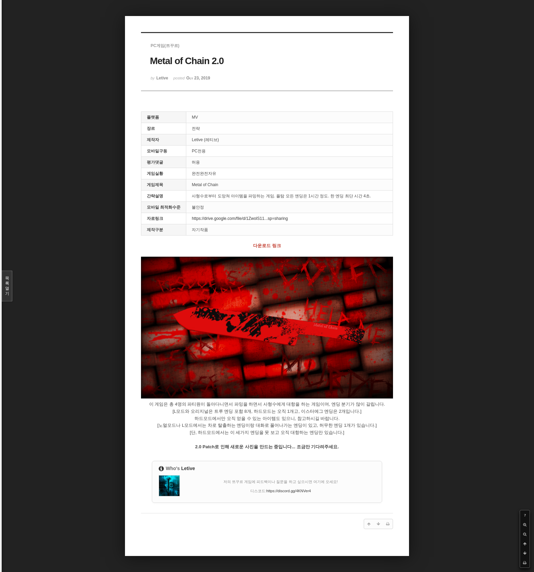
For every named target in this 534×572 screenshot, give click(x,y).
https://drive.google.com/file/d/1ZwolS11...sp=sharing (240, 218)
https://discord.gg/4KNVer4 (288, 491)
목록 (7, 286)
